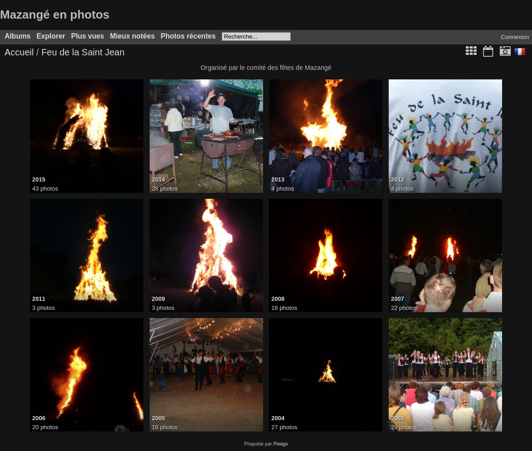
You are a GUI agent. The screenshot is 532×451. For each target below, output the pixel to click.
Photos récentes (188, 36)
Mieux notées (132, 36)
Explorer (50, 36)
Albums (17, 36)
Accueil (19, 52)
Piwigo (280, 443)
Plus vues (87, 36)
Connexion (515, 37)
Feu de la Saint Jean (82, 52)
